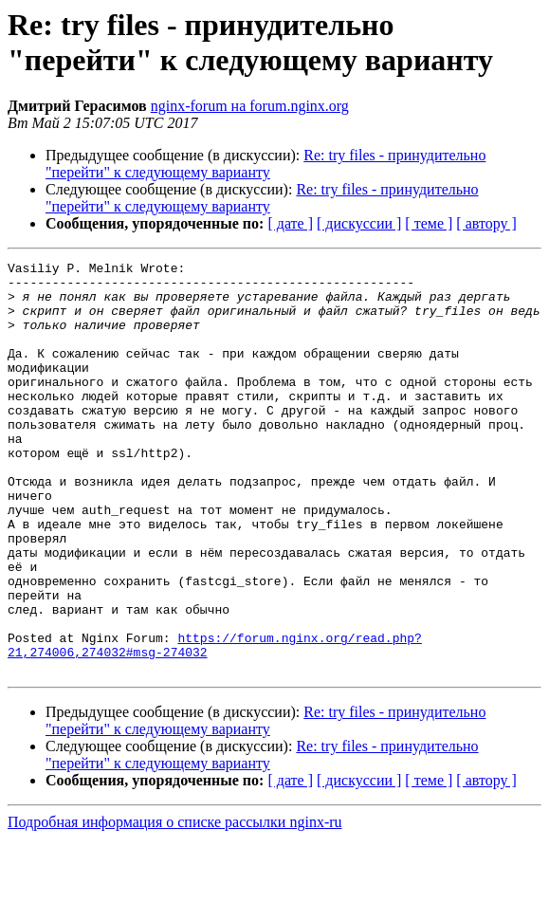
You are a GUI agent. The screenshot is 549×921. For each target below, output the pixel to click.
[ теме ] (428, 223)
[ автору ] (486, 223)
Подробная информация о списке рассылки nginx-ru (175, 904)
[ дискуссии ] (359, 223)
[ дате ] (290, 223)
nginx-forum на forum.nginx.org (250, 106)
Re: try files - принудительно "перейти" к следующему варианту (265, 163)
